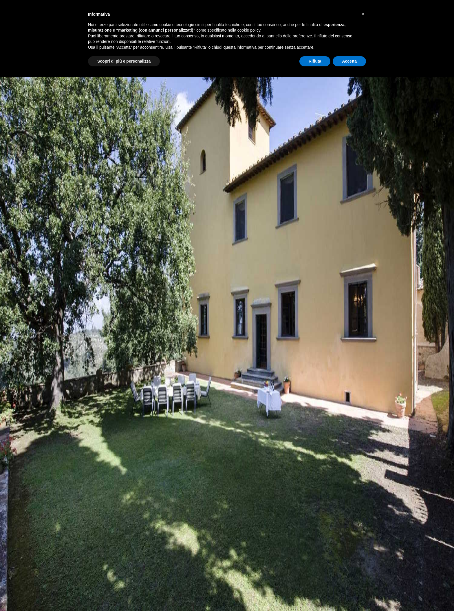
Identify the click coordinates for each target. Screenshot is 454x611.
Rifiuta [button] (315, 61)
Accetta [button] (349, 61)
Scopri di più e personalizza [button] (124, 61)
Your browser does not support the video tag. (227, 305)
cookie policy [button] (248, 30)
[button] (363, 14)
